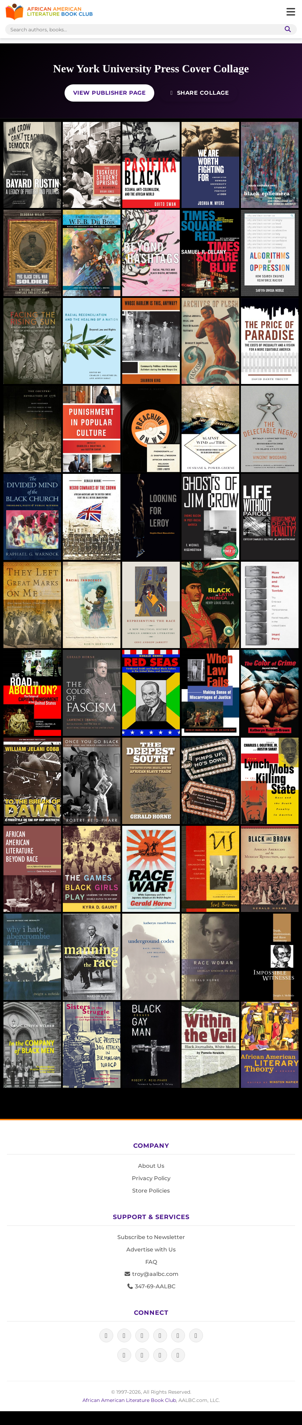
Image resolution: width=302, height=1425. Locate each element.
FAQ (151, 1262)
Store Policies (151, 1190)
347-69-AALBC (151, 1286)
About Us (151, 1166)
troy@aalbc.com (151, 1274)
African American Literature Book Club (129, 1400)
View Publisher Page (109, 93)
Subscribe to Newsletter (151, 1237)
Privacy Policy (151, 1178)
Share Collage (198, 93)
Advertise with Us (151, 1249)
